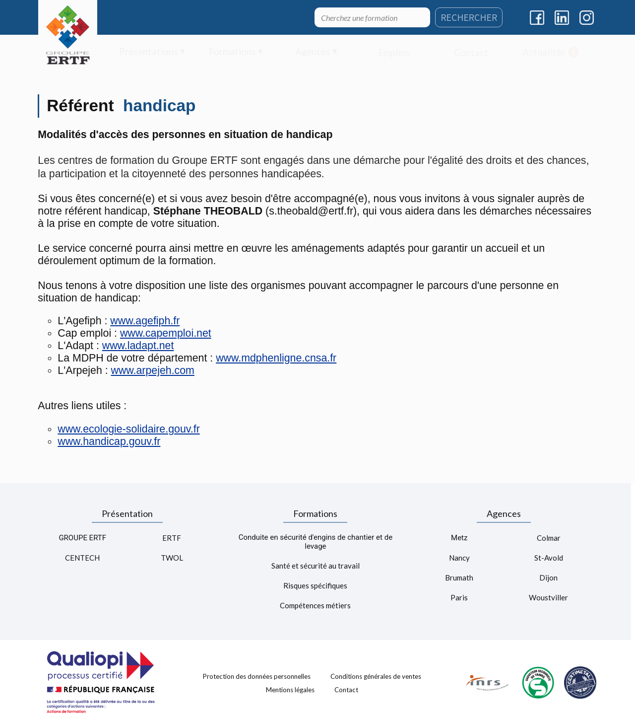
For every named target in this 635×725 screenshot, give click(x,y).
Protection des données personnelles (257, 676)
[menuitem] (152, 52)
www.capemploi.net (165, 333)
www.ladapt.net (138, 346)
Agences (504, 513)
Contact (346, 690)
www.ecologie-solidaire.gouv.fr (128, 429)
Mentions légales (290, 690)
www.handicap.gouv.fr (109, 441)
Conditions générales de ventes (375, 676)
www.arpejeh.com (152, 370)
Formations (315, 513)
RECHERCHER (469, 17)
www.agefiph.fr (145, 321)
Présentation (127, 513)
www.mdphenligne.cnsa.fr (276, 358)
